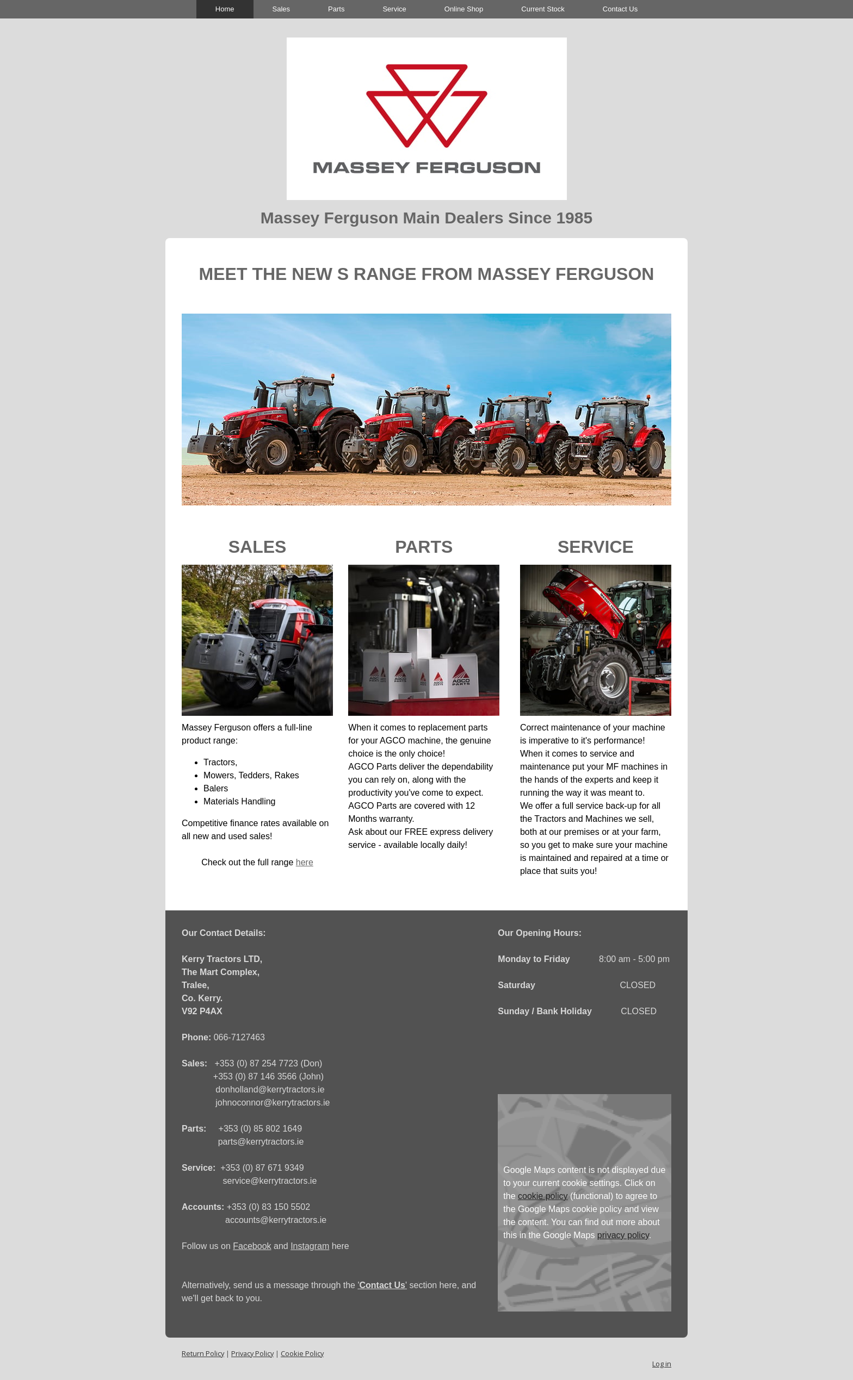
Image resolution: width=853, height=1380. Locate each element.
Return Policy (203, 1353)
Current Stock (542, 9)
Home (224, 9)
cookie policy (543, 1196)
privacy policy (623, 1235)
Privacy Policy (252, 1353)
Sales (281, 9)
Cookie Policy (302, 1353)
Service (394, 9)
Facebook (252, 1246)
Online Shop (464, 9)
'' (382, 1285)
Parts (336, 9)
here (304, 862)
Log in (661, 1364)
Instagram (309, 1246)
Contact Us (620, 9)
